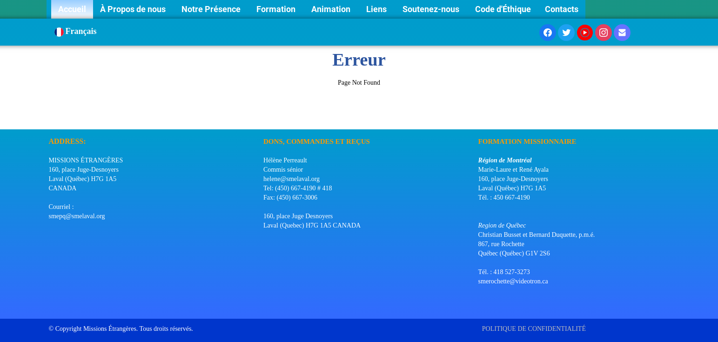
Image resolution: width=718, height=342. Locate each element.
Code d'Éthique (503, 9)
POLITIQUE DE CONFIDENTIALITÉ (535, 328)
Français (76, 31)
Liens (377, 9)
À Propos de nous (134, 9)
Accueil (72, 9)
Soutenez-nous (432, 9)
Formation (276, 9)
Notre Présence (211, 9)
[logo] (52, 118)
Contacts (561, 9)
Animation (331, 9)
